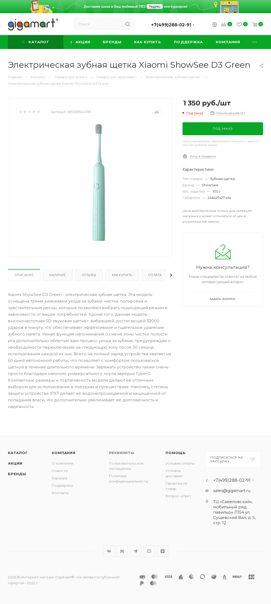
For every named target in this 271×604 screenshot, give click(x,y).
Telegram (135, 551)
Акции (15, 463)
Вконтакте (108, 551)
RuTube (122, 551)
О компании (62, 463)
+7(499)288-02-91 (171, 24)
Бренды (17, 474)
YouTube (149, 551)
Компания (63, 453)
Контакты (60, 493)
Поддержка (62, 485)
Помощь (176, 453)
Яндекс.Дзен (162, 551)
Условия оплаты (180, 463)
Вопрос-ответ (178, 496)
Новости (60, 471)
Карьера (59, 478)
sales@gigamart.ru (231, 490)
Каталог (18, 453)
